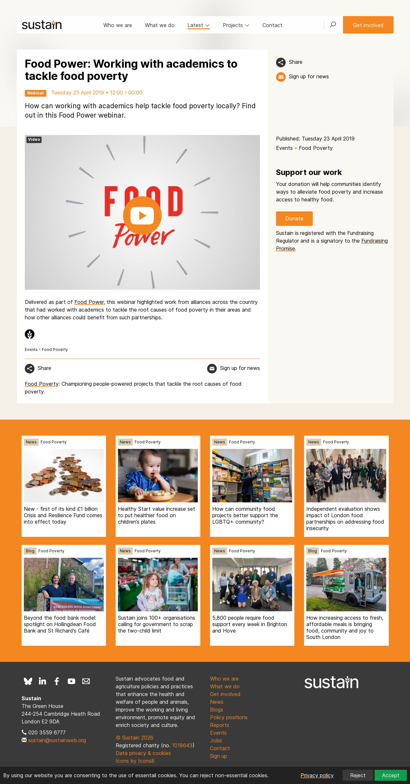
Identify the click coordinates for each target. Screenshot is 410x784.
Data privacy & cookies (143, 753)
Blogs (216, 709)
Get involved (368, 25)
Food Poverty (55, 349)
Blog (30, 550)
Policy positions (229, 717)
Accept (390, 775)
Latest (198, 25)
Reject (358, 775)
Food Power (89, 302)
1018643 (182, 745)
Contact (272, 25)
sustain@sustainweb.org (57, 740)
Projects (236, 25)
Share (295, 62)
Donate (294, 218)
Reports (219, 725)
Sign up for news (309, 76)
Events (31, 349)
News (31, 442)
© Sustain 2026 (134, 737)
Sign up (218, 756)
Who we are (117, 25)
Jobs (216, 740)
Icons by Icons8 (135, 761)
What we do (160, 25)
